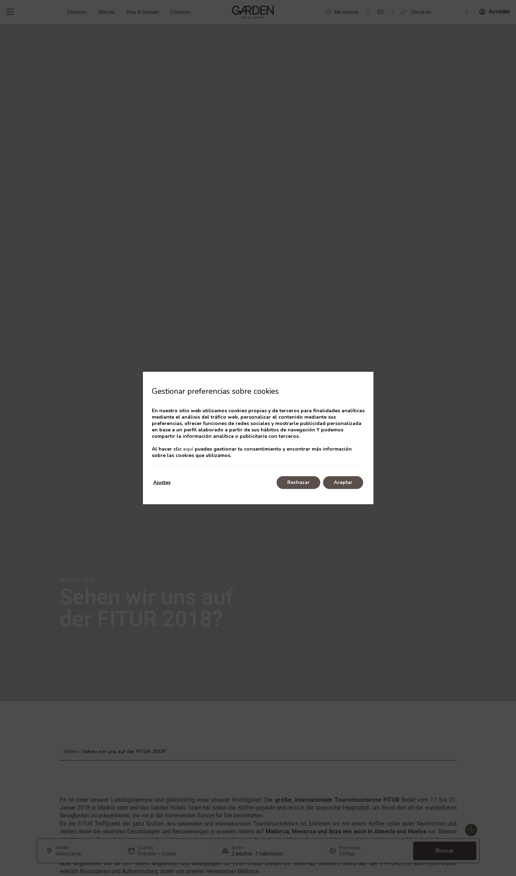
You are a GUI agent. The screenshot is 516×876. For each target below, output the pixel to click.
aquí (188, 449)
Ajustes (162, 482)
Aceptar (343, 482)
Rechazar (298, 482)
